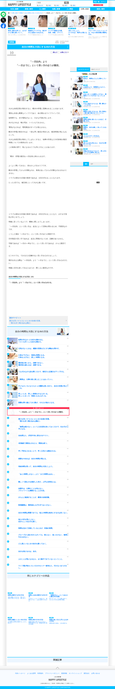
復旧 (66, 5)
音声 (92, 164)
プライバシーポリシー (52, 673)
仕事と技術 (15, 13)
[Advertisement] (38, 198)
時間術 (21, 13)
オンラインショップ (75, 673)
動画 (86, 164)
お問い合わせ (95, 673)
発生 (58, 5)
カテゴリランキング (83, 69)
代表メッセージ (20, 673)
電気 (74, 5)
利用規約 (40, 673)
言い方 (41, 5)
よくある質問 (31, 673)
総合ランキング (96, 69)
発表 (49, 5)
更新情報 (64, 673)
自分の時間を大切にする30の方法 (33, 13)
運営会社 (86, 673)
